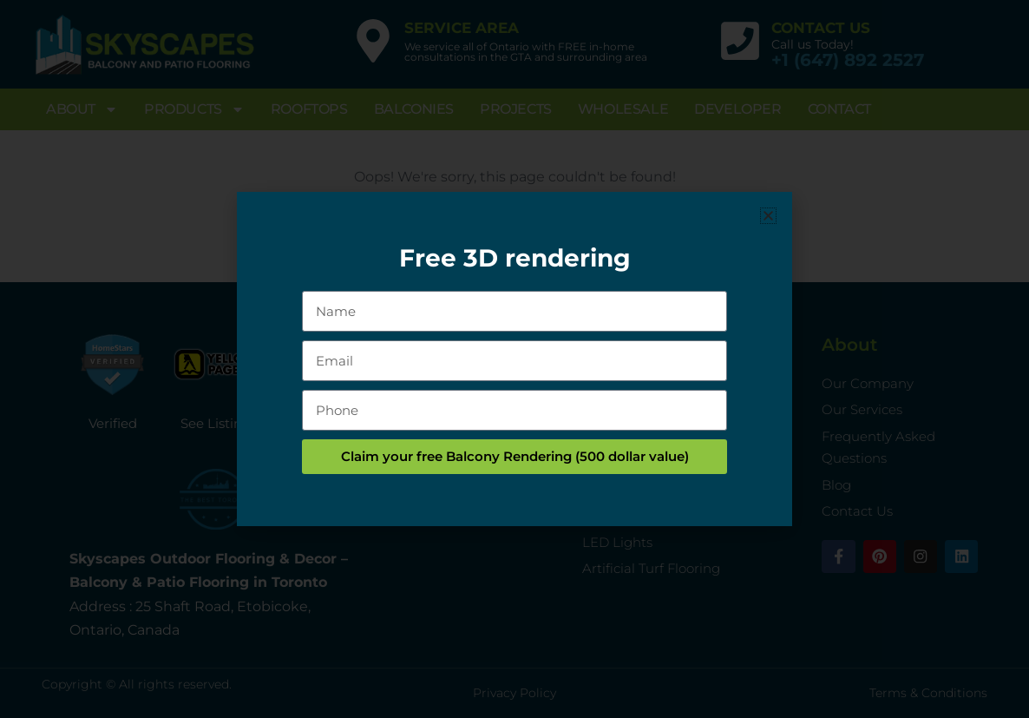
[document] (514, 359)
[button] (768, 215)
